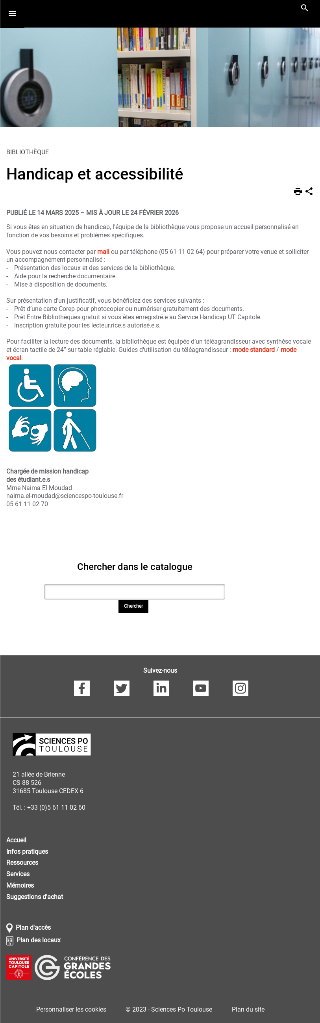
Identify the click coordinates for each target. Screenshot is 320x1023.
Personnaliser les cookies (71, 1009)
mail (104, 251)
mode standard (254, 349)
